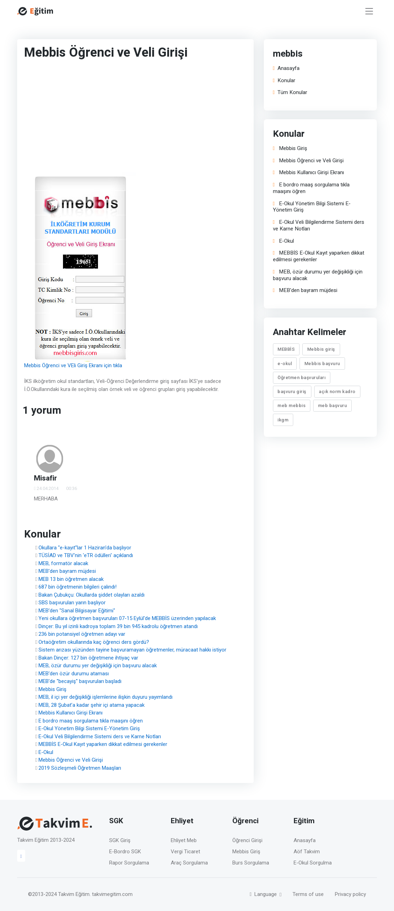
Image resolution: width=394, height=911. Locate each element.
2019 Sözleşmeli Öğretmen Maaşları (79, 768)
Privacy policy (350, 894)
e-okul (285, 363)
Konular (284, 80)
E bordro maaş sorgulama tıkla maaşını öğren (90, 721)
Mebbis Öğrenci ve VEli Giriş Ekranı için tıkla (73, 365)
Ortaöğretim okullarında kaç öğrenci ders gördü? (93, 642)
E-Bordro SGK (125, 851)
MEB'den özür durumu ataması (73, 673)
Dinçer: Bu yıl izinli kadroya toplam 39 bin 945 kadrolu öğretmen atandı (118, 626)
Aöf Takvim (307, 851)
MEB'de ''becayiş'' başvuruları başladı (79, 681)
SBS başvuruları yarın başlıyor (72, 602)
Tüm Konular (290, 92)
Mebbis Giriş (52, 689)
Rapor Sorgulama (129, 863)
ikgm (283, 419)
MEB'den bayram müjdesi (67, 571)
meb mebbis (292, 405)
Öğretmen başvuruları (302, 377)
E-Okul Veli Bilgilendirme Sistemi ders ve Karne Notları (99, 736)
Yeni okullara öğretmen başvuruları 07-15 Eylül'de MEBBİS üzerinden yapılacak (127, 618)
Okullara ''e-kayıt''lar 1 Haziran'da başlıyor (84, 548)
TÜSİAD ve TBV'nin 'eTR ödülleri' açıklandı (85, 555)
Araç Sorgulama (189, 863)
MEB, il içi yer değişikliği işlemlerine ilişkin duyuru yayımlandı (105, 697)
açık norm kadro (337, 391)
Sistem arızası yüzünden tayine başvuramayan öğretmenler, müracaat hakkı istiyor (132, 650)
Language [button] (264, 894)
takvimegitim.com (112, 894)
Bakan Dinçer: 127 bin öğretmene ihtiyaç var (88, 658)
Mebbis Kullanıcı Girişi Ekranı (70, 713)
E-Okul (45, 752)
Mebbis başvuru (322, 363)
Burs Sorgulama (250, 863)
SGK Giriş (120, 840)
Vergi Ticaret (185, 851)
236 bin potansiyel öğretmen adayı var (81, 634)
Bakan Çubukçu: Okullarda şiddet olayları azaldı (91, 595)
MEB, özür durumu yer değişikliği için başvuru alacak (97, 665)
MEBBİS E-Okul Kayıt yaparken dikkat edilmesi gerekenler (102, 744)
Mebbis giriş (321, 349)
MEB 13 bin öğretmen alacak (71, 579)
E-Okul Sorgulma (313, 863)
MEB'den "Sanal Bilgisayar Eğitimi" (76, 610)
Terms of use (308, 894)
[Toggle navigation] (369, 11)
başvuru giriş (292, 391)
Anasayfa (286, 68)
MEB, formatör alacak (63, 563)
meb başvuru (332, 405)
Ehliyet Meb (184, 840)
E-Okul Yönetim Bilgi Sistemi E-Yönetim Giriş (89, 728)
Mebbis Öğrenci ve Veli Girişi (70, 760)
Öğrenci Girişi (247, 840)
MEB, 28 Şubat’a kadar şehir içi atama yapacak (91, 705)
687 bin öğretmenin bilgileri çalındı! (77, 587)
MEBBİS (286, 349)
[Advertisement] (120, 117)
